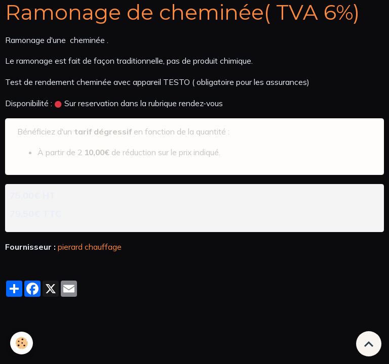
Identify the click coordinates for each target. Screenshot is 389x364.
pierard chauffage (90, 247)
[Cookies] (21, 343)
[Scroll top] (368, 343)
